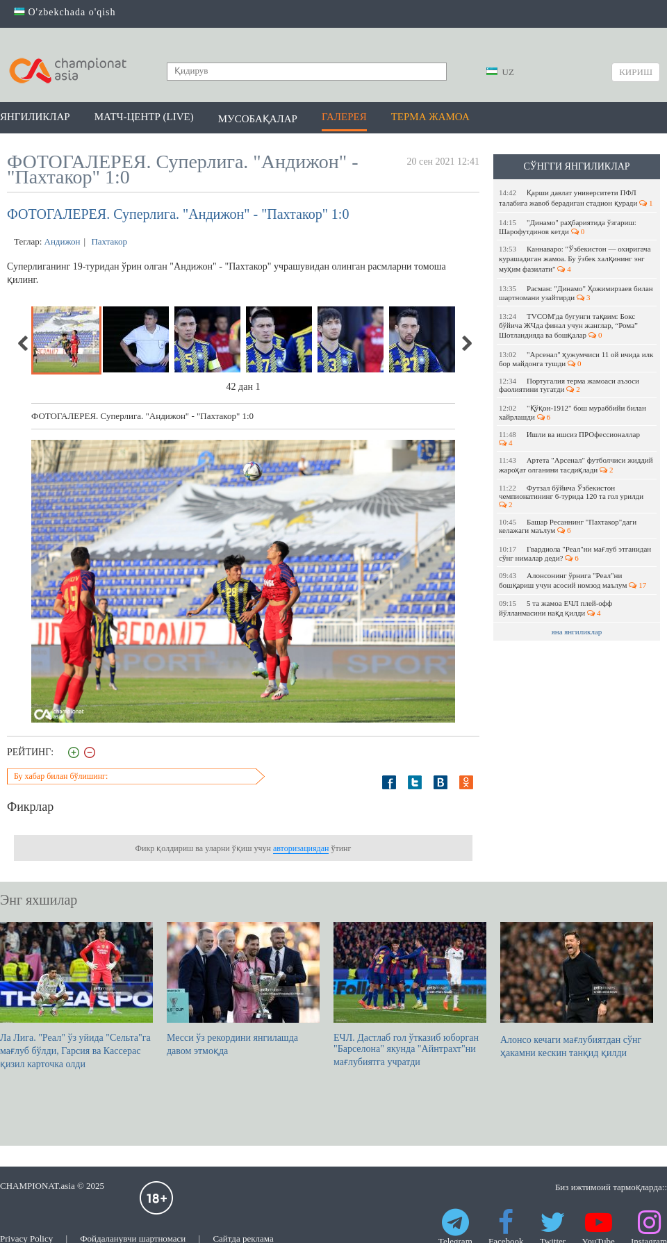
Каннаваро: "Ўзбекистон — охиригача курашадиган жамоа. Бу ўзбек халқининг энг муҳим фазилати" (575, 259)
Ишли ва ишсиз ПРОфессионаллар (570, 438)
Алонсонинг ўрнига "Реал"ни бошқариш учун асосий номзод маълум (572, 580)
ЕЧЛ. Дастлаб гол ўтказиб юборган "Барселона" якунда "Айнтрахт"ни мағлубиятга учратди (410, 994)
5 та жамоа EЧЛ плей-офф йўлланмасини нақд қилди (555, 608)
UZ (500, 72)
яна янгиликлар (577, 631)
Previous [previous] (23, 343)
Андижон (62, 241)
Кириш (635, 72)
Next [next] (466, 343)
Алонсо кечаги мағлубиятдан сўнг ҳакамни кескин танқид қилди (576, 990)
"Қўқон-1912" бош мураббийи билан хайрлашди (572, 412)
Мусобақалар (257, 118)
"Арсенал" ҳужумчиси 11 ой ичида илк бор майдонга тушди (576, 359)
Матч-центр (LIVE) (144, 116)
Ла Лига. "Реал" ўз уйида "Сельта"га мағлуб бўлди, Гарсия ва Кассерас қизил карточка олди (76, 995)
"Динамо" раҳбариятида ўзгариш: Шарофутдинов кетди (567, 227)
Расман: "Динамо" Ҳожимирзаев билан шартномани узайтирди (576, 293)
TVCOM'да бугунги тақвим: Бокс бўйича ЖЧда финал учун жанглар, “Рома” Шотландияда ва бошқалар (568, 325)
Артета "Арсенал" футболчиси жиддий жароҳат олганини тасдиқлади (576, 465)
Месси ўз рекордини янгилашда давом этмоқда (243, 989)
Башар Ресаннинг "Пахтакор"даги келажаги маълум (567, 526)
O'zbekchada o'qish (65, 12)
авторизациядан (301, 848)
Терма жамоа (430, 116)
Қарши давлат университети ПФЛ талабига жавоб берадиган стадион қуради (576, 197)
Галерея (344, 116)
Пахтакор (108, 241)
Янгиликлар (35, 116)
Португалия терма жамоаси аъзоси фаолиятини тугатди (569, 385)
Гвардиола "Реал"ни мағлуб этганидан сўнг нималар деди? (575, 553)
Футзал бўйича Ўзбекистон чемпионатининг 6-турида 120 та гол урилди (573, 496)
